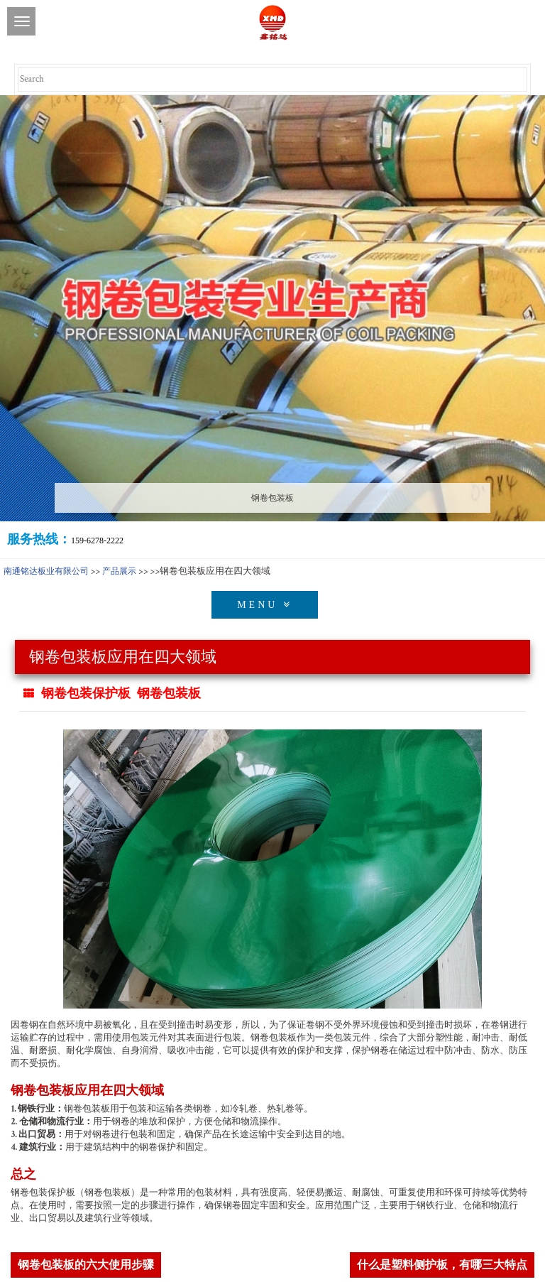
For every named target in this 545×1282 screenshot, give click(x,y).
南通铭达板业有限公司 (46, 571)
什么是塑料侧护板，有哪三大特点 (442, 1265)
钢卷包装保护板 (86, 693)
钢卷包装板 (169, 693)
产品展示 (119, 571)
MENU (264, 604)
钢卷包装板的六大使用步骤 (86, 1265)
